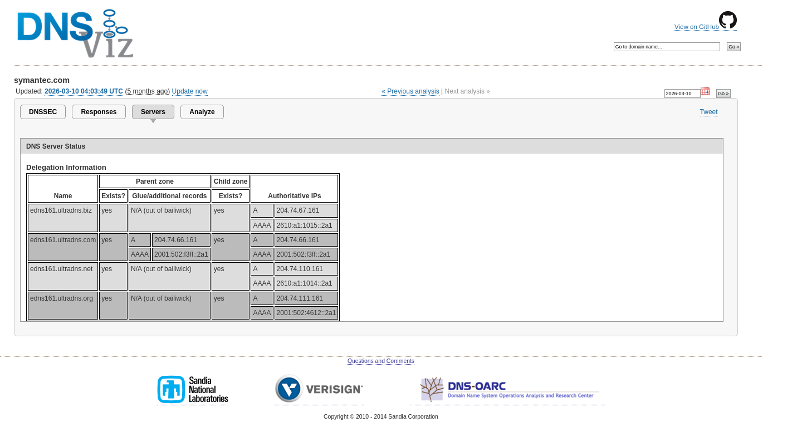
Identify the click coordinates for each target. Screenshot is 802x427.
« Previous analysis (410, 91)
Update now (190, 91)
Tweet (709, 112)
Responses (98, 112)
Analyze (201, 112)
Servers (153, 112)
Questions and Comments (381, 361)
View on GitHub (705, 26)
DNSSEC (43, 112)
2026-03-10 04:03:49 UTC (84, 91)
